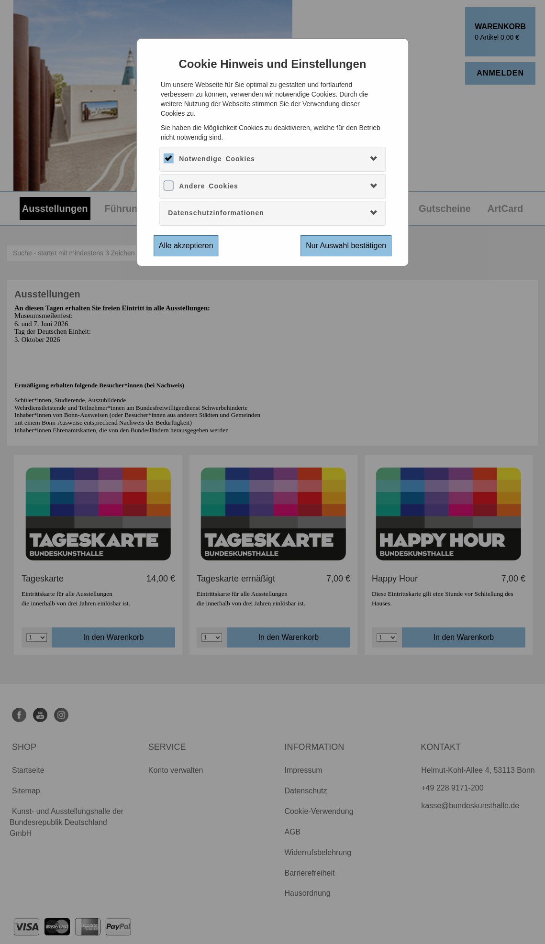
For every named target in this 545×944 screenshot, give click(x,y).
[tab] (272, 159)
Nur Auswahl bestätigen (346, 245)
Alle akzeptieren (186, 245)
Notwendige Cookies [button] (217, 159)
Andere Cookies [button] (208, 186)
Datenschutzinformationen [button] (216, 213)
